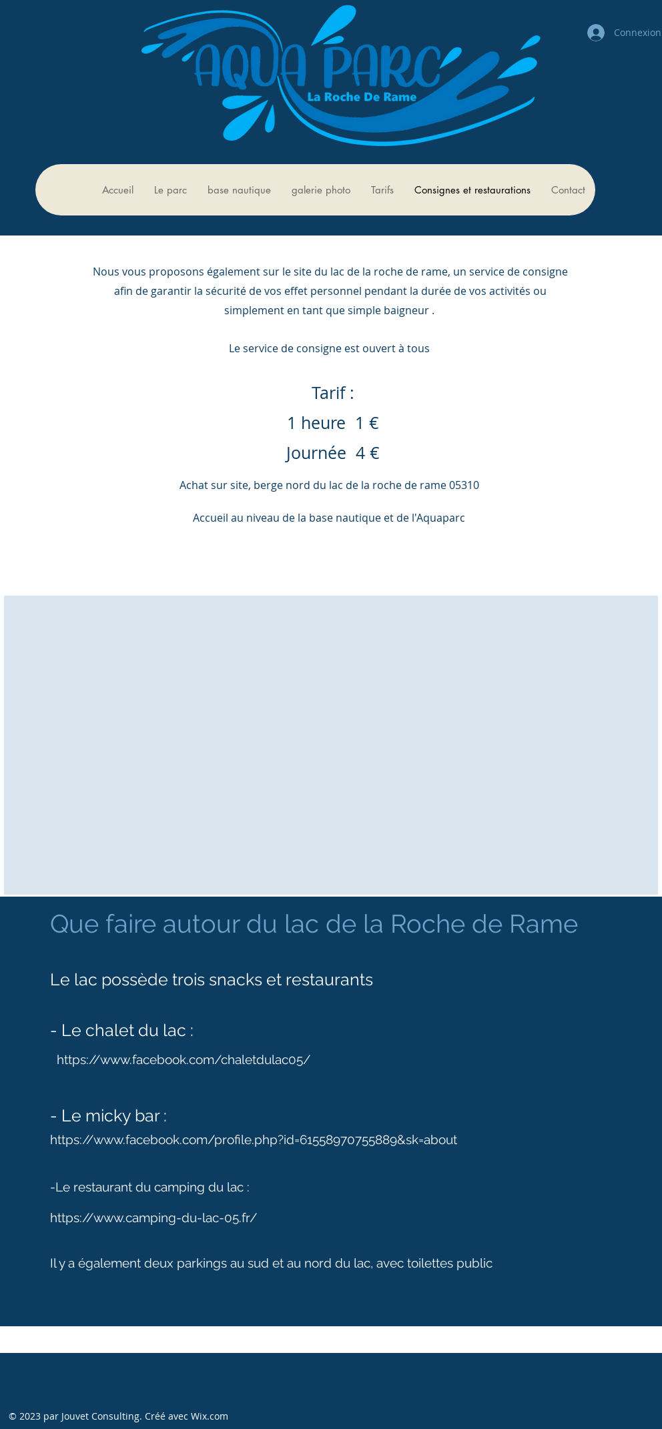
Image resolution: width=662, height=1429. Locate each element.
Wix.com (209, 1416)
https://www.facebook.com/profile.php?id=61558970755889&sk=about (253, 1139)
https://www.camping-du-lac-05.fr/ (153, 1217)
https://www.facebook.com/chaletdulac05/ (183, 1059)
